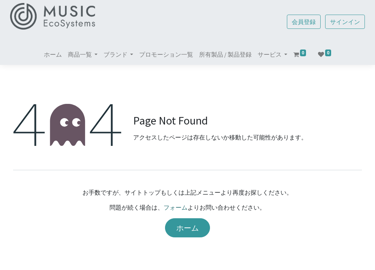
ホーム (187, 227)
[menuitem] (53, 54)
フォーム (176, 207)
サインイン (342, 22)
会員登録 (301, 22)
